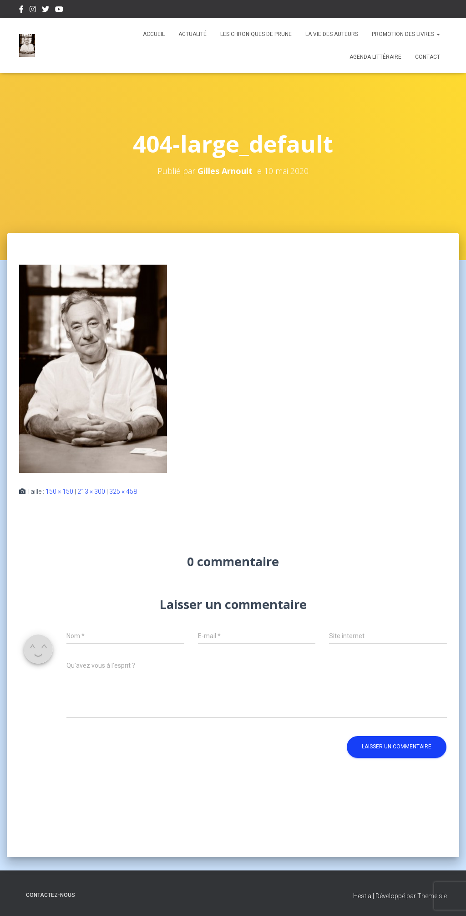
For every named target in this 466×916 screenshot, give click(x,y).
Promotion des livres (406, 34)
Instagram (33, 10)
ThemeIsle (432, 896)
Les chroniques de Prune (256, 34)
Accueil (154, 34)
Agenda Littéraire (375, 57)
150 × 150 (59, 491)
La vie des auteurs (331, 34)
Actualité (192, 34)
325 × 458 (123, 491)
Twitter (45, 10)
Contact (427, 57)
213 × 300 (91, 491)
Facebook (21, 10)
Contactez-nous (50, 895)
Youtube (59, 10)
